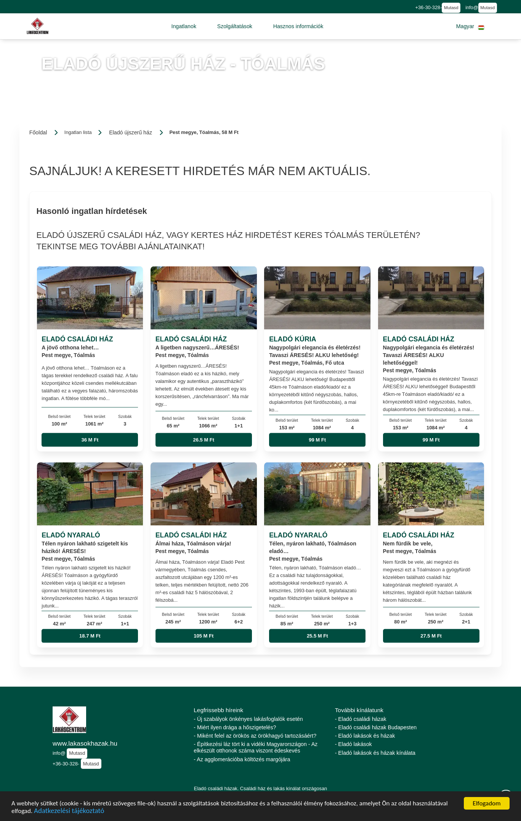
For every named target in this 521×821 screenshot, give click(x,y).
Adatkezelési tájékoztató (69, 811)
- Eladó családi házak (360, 719)
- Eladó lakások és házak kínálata (375, 753)
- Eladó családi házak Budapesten (376, 727)
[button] (184, 26)
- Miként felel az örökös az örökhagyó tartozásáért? (255, 736)
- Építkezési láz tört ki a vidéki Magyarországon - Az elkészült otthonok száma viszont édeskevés (255, 747)
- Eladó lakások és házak (365, 736)
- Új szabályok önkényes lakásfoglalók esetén (248, 719)
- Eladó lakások (353, 744)
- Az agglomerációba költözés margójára (242, 759)
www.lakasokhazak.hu (85, 743)
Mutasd (451, 7)
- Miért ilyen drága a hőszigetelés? (235, 727)
